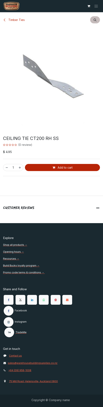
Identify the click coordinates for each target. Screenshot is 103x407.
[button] (95, 19)
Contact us (15, 355)
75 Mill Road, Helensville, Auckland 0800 (33, 381)
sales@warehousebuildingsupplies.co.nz (30, 362)
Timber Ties (14, 20)
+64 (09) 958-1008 (19, 370)
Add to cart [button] (63, 167)
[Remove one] (6, 167)
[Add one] (20, 167)
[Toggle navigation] (96, 6)
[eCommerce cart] (88, 6)
